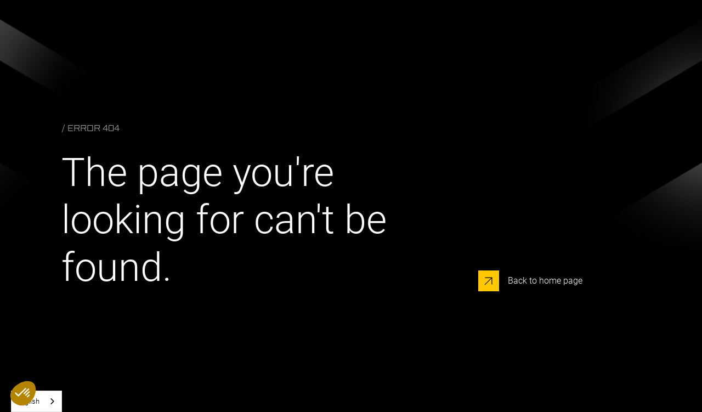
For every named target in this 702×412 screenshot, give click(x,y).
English (28, 401)
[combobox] (36, 401)
